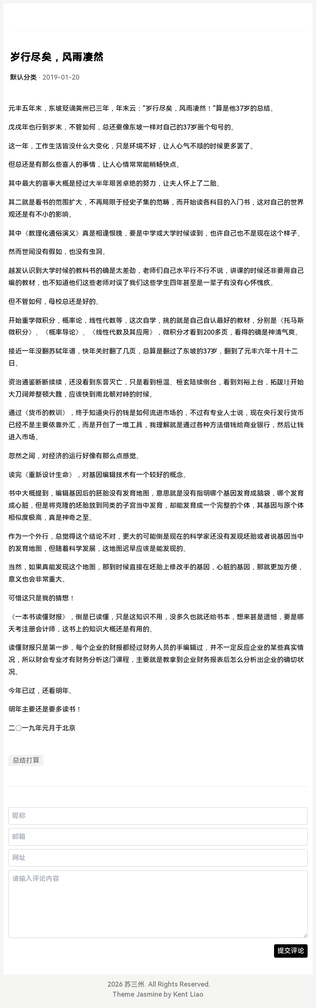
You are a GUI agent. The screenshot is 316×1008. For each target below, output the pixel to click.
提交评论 (290, 951)
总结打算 (26, 760)
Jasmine (149, 994)
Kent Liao (188, 994)
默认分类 (23, 77)
